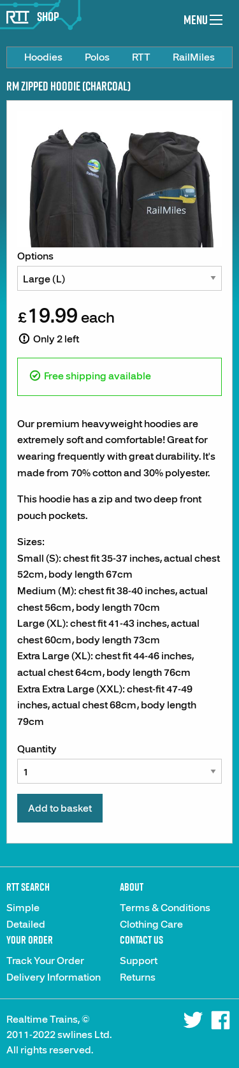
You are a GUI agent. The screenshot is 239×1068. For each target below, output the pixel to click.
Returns (138, 977)
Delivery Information (53, 977)
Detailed (25, 924)
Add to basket (60, 808)
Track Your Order (45, 961)
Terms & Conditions (165, 908)
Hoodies (43, 57)
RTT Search (28, 887)
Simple (23, 908)
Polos (97, 57)
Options (119, 270)
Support (138, 961)
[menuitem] (43, 57)
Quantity (119, 763)
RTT (141, 57)
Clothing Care (151, 924)
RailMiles (194, 57)
